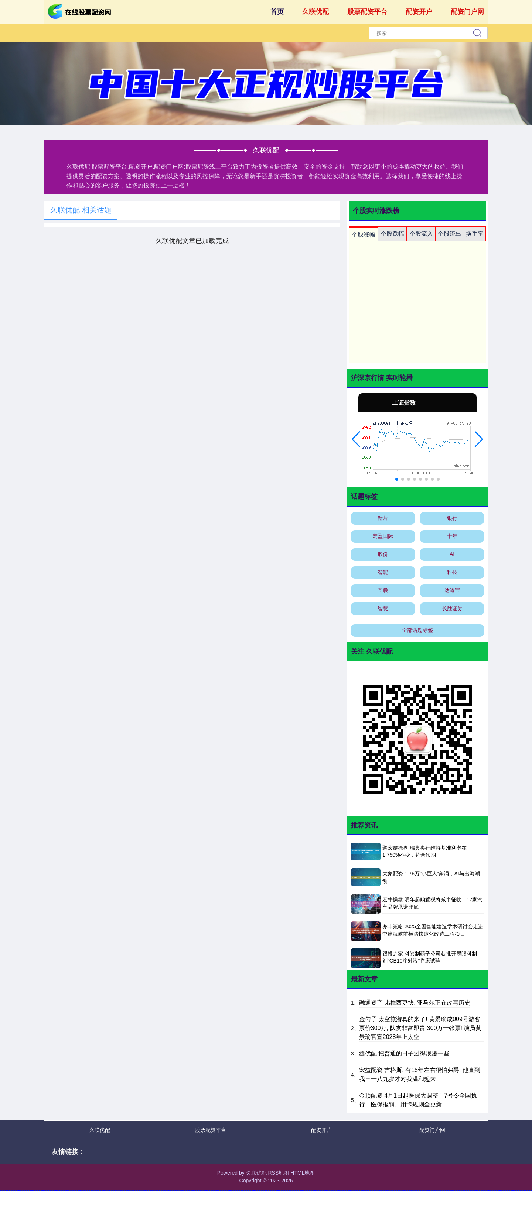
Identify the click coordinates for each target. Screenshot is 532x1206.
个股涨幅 (363, 234)
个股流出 (449, 234)
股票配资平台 (367, 11)
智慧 (383, 608)
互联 (383, 590)
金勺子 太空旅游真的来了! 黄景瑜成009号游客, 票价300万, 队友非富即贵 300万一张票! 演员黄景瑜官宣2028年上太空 (420, 1028)
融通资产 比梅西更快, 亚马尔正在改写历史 (414, 1002)
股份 (383, 554)
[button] (356, 439)
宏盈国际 (382, 536)
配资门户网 (467, 11)
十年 (452, 536)
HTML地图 (302, 1173)
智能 (383, 572)
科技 (452, 572)
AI (452, 554)
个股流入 (421, 234)
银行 (452, 518)
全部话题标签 (417, 630)
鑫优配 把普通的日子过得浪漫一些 (404, 1053)
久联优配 (315, 11)
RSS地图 (278, 1173)
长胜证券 (452, 608)
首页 (277, 11)
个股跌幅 (392, 234)
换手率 (475, 234)
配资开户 (419, 11)
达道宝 (452, 590)
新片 (383, 518)
